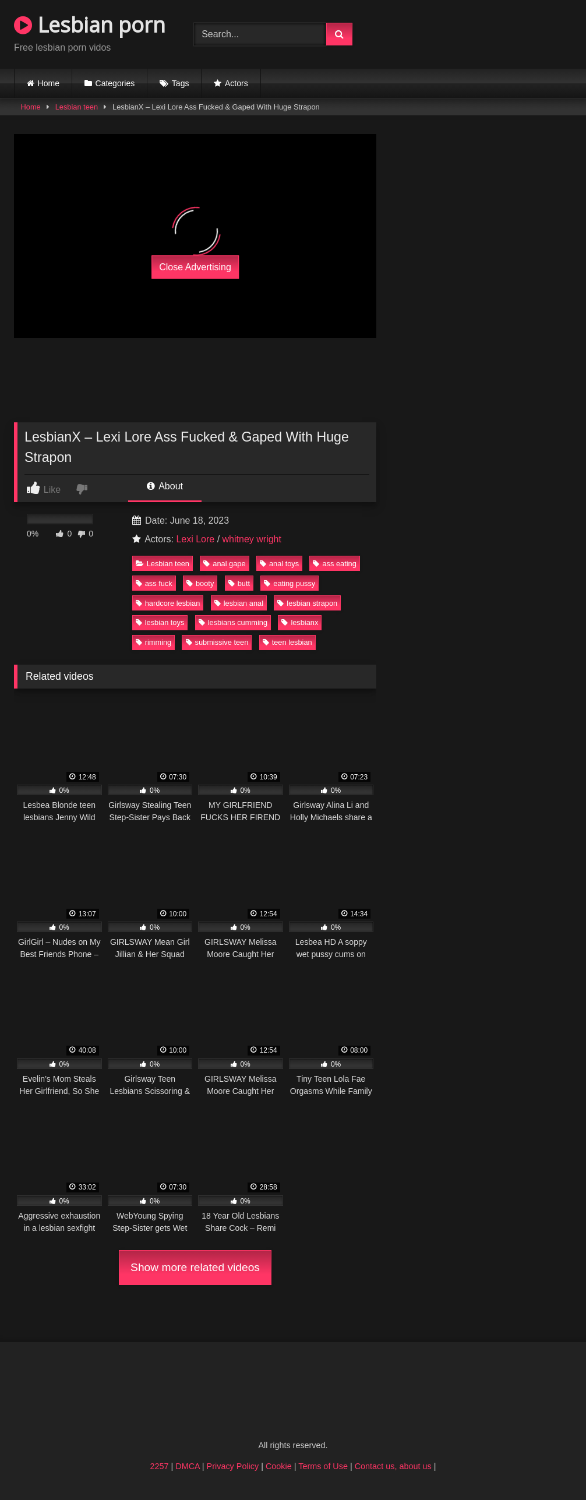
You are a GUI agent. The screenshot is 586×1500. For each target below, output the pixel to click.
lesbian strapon (307, 603)
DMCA (187, 1466)
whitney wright (252, 539)
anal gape (224, 563)
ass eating (334, 563)
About (165, 486)
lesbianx (299, 622)
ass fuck (154, 583)
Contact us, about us (393, 1466)
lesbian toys (160, 622)
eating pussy (289, 583)
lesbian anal (238, 603)
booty (200, 583)
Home (48, 83)
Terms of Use (323, 1466)
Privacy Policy (233, 1466)
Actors (236, 83)
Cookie (279, 1466)
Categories (115, 83)
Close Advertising (195, 266)
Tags (180, 83)
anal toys (279, 563)
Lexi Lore (195, 539)
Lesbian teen (76, 107)
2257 (159, 1466)
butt (239, 583)
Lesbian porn (89, 24)
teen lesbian (287, 642)
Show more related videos (195, 1267)
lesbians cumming (233, 622)
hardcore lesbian (168, 603)
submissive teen (217, 642)
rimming (154, 642)
